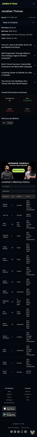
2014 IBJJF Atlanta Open (28, 301)
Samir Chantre (5, 259)
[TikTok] (25, 432)
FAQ (28, 400)
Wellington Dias (5, 301)
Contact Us (28, 394)
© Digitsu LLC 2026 (18, 424)
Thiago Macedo (5, 247)
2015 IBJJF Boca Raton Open (28, 312)
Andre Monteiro (5, 324)
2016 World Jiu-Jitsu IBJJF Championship (29, 271)
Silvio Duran (4, 224)
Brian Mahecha (5, 271)
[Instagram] (18, 432)
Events (9, 397)
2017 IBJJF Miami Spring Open (28, 247)
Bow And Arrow (18, 224)
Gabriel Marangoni (5, 337)
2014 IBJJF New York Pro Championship (29, 363)
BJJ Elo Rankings (9, 402)
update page (32, 17)
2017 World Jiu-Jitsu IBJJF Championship (29, 224)
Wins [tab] (4, 123)
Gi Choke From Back (19, 301)
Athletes (9, 394)
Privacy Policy (25, 427)
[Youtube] (22, 432)
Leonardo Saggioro (5, 236)
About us (27, 391)
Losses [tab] (10, 123)
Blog (27, 397)
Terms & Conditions (13, 427)
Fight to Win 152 (28, 215)
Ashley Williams (5, 282)
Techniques (9, 400)
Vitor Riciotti (5, 312)
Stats (9, 391)
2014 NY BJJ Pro (28, 372)
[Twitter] (15, 432)
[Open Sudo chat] (32, 432)
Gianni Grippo (5, 363)
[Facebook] (11, 432)
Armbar (19, 271)
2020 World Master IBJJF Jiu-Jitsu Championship (29, 205)
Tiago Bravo (4, 350)
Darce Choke (19, 312)
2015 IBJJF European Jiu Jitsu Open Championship (29, 337)
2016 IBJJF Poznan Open (28, 282)
